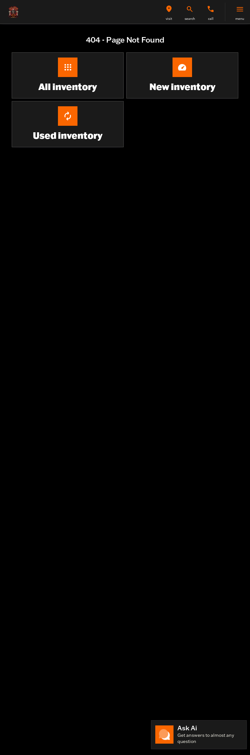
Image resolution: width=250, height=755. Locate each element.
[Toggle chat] (199, 734)
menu (239, 19)
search (190, 19)
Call (211, 19)
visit (169, 19)
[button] (168, 12)
